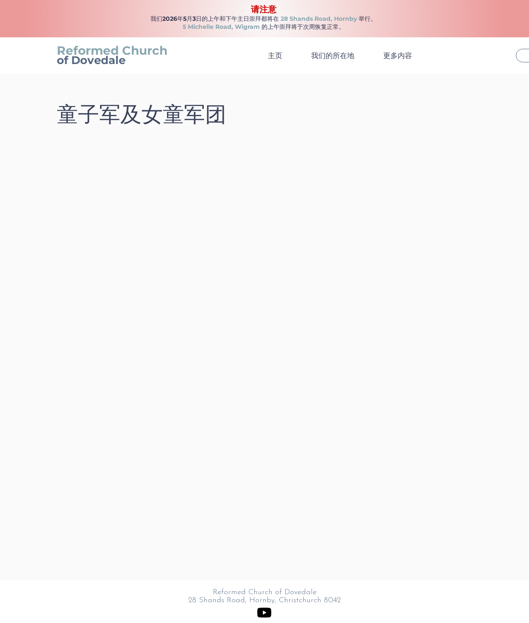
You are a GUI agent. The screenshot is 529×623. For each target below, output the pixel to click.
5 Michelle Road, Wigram (221, 27)
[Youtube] (264, 612)
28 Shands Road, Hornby (319, 18)
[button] (405, 55)
